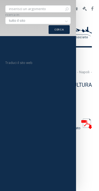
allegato (79, 127)
